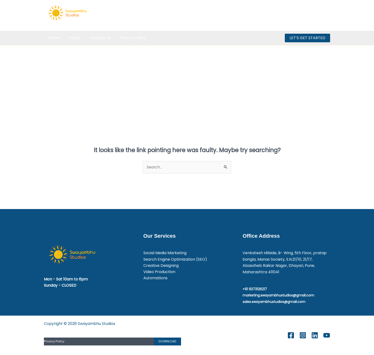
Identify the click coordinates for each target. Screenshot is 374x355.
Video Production (159, 272)
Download (167, 341)
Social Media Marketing (165, 253)
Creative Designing (161, 266)
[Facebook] (296, 13)
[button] (307, 38)
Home (53, 38)
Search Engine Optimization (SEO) (175, 259)
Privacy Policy (127, 38)
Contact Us (96, 38)
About (72, 38)
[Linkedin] (317, 13)
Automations (155, 278)
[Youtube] (327, 13)
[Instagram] (306, 13)
